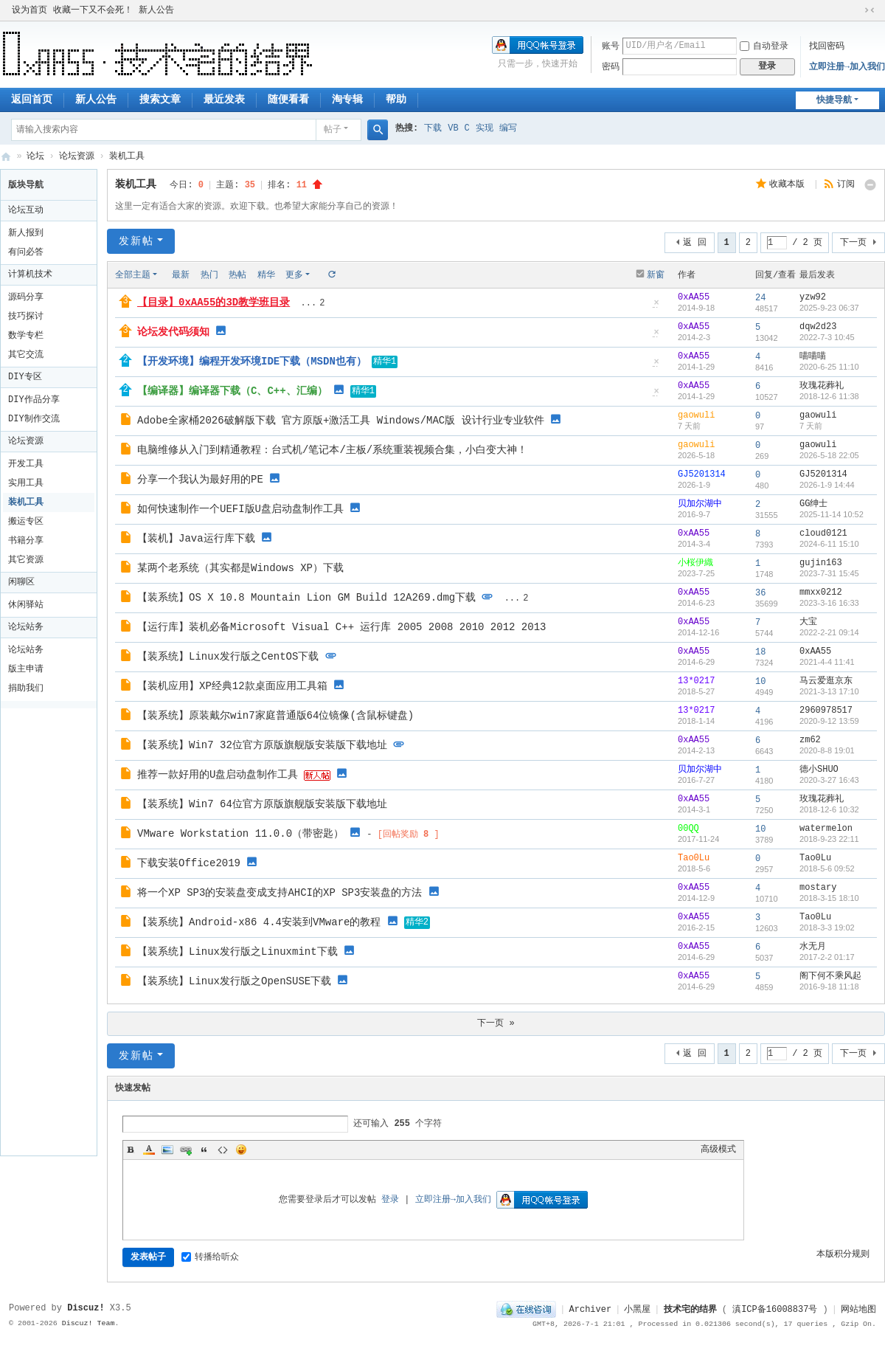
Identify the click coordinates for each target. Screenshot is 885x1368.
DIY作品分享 (34, 400)
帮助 (396, 100)
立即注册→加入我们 (847, 67)
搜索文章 (160, 100)
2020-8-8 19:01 (827, 750)
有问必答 (26, 252)
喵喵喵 (812, 356)
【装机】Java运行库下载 (196, 539)
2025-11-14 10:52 (831, 514)
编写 (508, 128)
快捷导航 (834, 100)
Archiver (590, 1310)
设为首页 (29, 10)
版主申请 (26, 669)
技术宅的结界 (6, 156)
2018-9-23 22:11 (829, 839)
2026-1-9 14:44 (827, 484)
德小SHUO (819, 769)
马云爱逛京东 (826, 681)
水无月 (812, 947)
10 (760, 682)
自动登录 (764, 46)
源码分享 (26, 297)
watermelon (826, 828)
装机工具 (127, 156)
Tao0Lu (693, 858)
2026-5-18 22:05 (829, 455)
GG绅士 (813, 504)
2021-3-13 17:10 (829, 691)
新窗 (655, 275)
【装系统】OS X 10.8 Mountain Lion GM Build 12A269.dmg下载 (306, 598)
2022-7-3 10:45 (827, 337)
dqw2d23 (817, 327)
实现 (484, 128)
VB (453, 128)
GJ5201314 (702, 474)
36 (760, 593)
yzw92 (812, 297)
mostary (817, 887)
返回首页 (31, 100)
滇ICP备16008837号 (774, 1310)
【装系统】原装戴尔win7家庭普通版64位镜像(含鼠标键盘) (275, 716)
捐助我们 (26, 688)
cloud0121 (823, 533)
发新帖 (136, 241)
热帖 (237, 275)
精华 (266, 275)
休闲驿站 (26, 605)
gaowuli (696, 415)
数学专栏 (26, 336)
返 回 (694, 243)
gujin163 (820, 563)
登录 (390, 1200)
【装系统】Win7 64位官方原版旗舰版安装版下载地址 (262, 804)
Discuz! (85, 1308)
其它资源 (26, 560)
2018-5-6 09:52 (827, 868)
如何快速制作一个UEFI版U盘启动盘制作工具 (240, 509)
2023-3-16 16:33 (829, 602)
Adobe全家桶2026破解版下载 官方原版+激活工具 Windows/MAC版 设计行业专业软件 (340, 420)
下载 (433, 128)
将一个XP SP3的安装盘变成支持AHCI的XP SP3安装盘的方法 (279, 893)
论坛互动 (26, 210)
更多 (294, 275)
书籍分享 (26, 541)
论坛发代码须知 (173, 332)
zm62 (810, 740)
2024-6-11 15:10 (829, 543)
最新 (181, 275)
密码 (611, 67)
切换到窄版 (869, 10)
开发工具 (26, 464)
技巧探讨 (26, 316)
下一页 (853, 243)
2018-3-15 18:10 (829, 898)
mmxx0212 (820, 592)
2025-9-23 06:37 (829, 307)
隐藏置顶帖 (656, 307)
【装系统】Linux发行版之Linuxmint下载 (237, 952)
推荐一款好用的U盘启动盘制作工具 (217, 775)
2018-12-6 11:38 (829, 396)
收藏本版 (789, 184)
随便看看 (288, 100)
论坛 (35, 156)
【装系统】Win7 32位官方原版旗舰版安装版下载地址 (262, 745)
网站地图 (858, 1310)
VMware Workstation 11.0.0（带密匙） (240, 834)
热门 (209, 275)
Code (222, 1149)
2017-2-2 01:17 (827, 957)
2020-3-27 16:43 (829, 779)
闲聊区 (21, 582)
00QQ (688, 828)
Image (167, 1149)
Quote (204, 1149)
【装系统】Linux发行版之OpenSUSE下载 (234, 981)
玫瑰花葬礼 (821, 386)
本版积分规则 (843, 1254)
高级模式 (718, 1149)
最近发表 (224, 100)
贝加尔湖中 (700, 504)
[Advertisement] (52, 929)
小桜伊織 (695, 563)
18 (760, 652)
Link (185, 1149)
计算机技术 (30, 274)
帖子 (332, 130)
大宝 (808, 622)
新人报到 (26, 233)
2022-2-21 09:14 (829, 632)
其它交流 (26, 355)
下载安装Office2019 (188, 863)
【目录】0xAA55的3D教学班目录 (213, 302)
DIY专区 (25, 377)
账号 (611, 46)
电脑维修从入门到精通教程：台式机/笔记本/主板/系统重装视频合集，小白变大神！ (332, 450)
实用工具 (26, 483)
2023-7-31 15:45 (829, 573)
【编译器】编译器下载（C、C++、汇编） (232, 391)
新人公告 (156, 10)
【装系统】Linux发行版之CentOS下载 (228, 657)
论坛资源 (76, 156)
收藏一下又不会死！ (93, 10)
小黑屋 (637, 1310)
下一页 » (495, 1023)
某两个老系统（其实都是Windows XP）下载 (240, 568)
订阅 (846, 184)
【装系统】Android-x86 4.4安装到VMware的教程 (259, 922)
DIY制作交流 (34, 419)
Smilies (241, 1149)
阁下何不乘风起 (830, 976)
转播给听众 (210, 1257)
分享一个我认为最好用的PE (200, 480)
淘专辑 (347, 100)
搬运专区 (26, 522)
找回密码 (826, 46)
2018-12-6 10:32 (829, 809)
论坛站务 (26, 627)
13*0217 (696, 681)
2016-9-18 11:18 (829, 986)
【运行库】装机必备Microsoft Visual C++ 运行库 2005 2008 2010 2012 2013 (341, 627)
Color (149, 1149)
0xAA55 (693, 297)
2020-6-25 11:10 (829, 366)
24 (760, 298)
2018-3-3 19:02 (827, 927)
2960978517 (826, 710)
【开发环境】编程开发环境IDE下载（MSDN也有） (252, 361)
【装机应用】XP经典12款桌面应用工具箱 (232, 686)
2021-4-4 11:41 (827, 661)
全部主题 (132, 275)
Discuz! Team (88, 1323)
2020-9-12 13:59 (829, 720)
